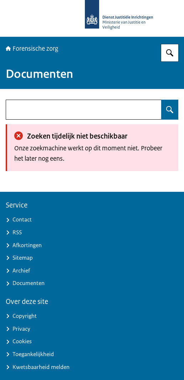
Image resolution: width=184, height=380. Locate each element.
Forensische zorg (32, 48)
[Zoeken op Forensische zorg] (169, 52)
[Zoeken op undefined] (169, 110)
